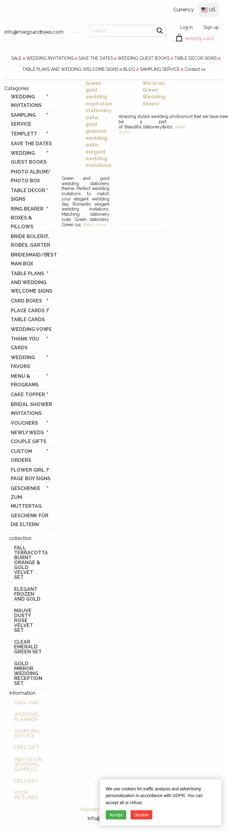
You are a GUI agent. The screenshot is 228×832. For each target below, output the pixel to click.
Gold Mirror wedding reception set (28, 673)
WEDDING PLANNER (26, 717)
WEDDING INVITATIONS (50, 58)
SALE (16, 58)
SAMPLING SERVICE (160, 69)
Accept (116, 814)
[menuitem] (16, 58)
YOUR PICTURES (26, 795)
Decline (141, 814)
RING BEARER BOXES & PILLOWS (27, 218)
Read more (94, 224)
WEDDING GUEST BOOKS (143, 58)
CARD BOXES (26, 301)
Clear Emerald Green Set (28, 647)
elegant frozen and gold (27, 594)
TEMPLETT (24, 134)
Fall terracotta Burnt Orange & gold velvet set (31, 562)
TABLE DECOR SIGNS (195, 58)
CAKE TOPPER (28, 394)
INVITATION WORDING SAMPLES (28, 764)
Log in (186, 27)
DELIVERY (26, 781)
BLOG (129, 69)
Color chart (26, 702)
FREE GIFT (26, 747)
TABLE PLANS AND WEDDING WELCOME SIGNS (70, 69)
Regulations (92, 809)
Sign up (211, 27)
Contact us (195, 69)
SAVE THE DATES (95, 58)
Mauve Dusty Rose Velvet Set (23, 620)
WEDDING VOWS (31, 329)
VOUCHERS (24, 423)
